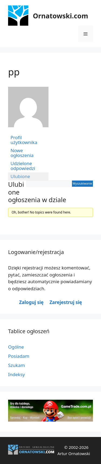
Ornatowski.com (60, 15)
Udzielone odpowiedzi (23, 165)
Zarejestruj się (66, 302)
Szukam (16, 365)
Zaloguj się (31, 302)
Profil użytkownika (24, 139)
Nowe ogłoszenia (22, 152)
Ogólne (16, 347)
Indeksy (16, 374)
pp (14, 71)
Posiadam (18, 356)
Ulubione (20, 176)
